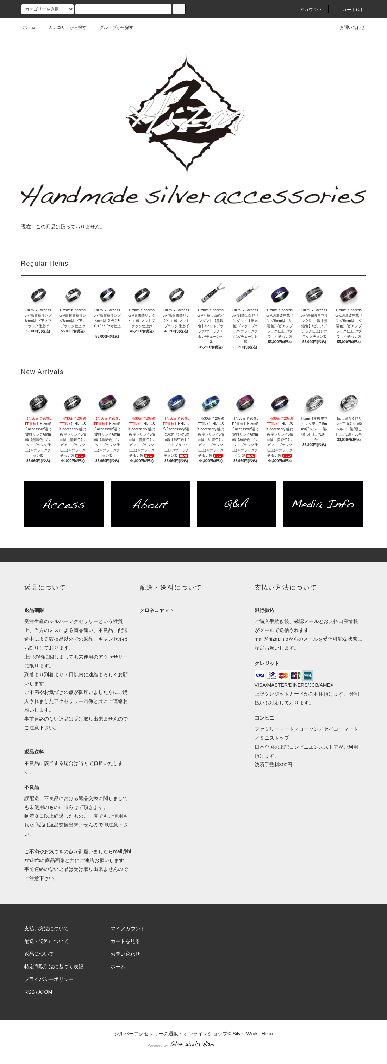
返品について (39, 954)
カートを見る (125, 941)
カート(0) (348, 9)
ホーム (29, 27)
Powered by (193, 1045)
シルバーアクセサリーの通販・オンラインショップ (170, 1034)
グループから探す (112, 27)
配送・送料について (46, 941)
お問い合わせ (348, 27)
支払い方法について (46, 928)
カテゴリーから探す (63, 27)
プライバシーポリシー (49, 979)
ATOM (45, 992)
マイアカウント (128, 928)
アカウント (307, 9)
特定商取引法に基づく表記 (53, 966)
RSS (29, 992)
